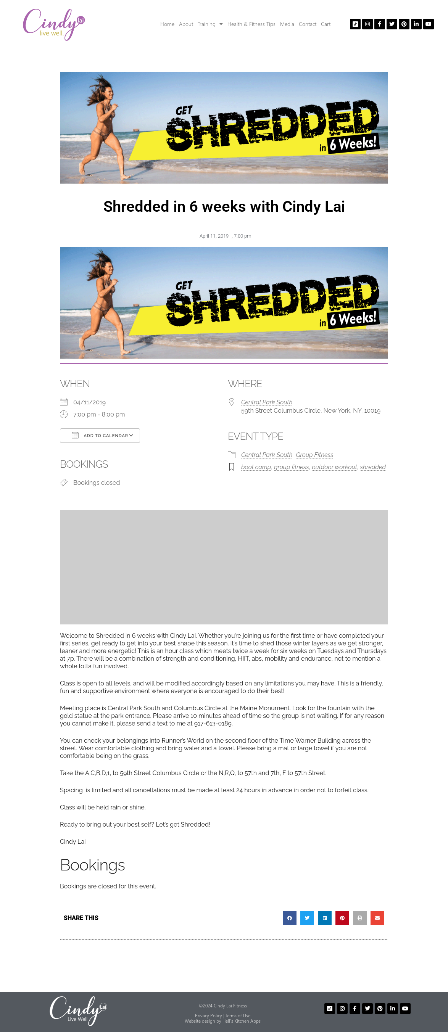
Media (287, 23)
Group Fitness (315, 454)
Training (210, 24)
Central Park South (266, 402)
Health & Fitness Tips (251, 23)
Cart (325, 23)
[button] (290, 918)
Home (167, 23)
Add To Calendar (100, 435)
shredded (373, 467)
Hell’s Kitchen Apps (241, 1021)
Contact (307, 23)
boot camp (256, 467)
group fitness (291, 467)
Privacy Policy (208, 1015)
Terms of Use (238, 1015)
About (186, 23)
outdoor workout (334, 467)
